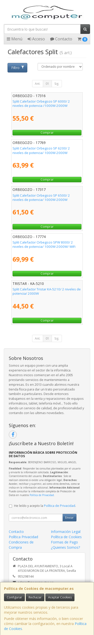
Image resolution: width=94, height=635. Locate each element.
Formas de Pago (64, 542)
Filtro (17, 67)
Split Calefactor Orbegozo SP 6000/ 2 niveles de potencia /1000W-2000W (41, 103)
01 (47, 84)
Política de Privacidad (42, 495)
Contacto (61, 39)
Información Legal (65, 531)
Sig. (56, 84)
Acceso (36, 39)
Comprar (47, 132)
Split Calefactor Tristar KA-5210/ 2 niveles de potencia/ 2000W (47, 291)
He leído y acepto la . (45, 506)
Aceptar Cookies (60, 597)
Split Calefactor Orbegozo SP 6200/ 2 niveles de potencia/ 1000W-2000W (41, 150)
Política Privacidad (23, 536)
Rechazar (35, 597)
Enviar (69, 517)
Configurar (14, 597)
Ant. (37, 84)
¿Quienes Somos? (65, 547)
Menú (14, 39)
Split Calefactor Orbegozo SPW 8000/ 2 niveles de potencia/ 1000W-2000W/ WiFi (44, 244)
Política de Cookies (66, 536)
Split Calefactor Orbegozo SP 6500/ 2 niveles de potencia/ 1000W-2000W (41, 197)
